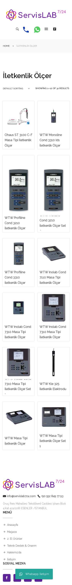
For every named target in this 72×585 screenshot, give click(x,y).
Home (6, 46)
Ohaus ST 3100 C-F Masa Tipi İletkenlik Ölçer (18, 140)
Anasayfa (12, 524)
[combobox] (16, 88)
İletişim (11, 559)
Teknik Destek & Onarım (21, 545)
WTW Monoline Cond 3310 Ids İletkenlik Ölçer (51, 140)
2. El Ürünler (14, 538)
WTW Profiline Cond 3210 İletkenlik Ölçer (15, 223)
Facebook (7, 578)
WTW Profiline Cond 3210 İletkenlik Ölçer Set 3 (53, 223)
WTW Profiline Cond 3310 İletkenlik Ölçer (15, 277)
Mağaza (12, 531)
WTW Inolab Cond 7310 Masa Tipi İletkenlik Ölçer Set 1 (18, 386)
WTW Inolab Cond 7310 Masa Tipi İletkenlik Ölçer (18, 332)
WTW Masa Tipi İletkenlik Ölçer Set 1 (53, 441)
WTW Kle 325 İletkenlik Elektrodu (53, 386)
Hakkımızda (14, 552)
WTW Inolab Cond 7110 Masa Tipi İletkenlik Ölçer (53, 277)
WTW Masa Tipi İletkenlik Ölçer (16, 440)
